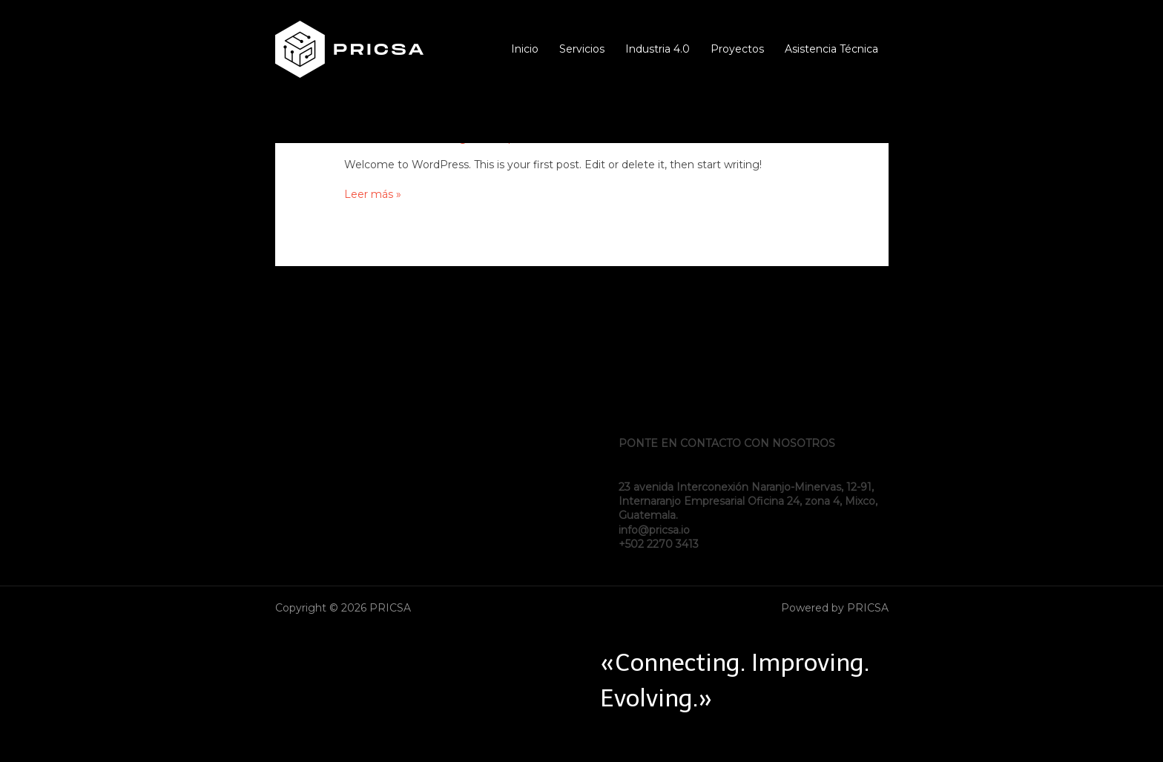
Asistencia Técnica (831, 49)
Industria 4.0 (657, 49)
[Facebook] (837, 121)
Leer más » (372, 194)
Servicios (581, 49)
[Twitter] (859, 121)
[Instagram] (882, 121)
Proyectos (737, 49)
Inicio (524, 49)
